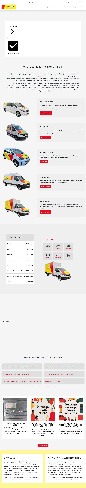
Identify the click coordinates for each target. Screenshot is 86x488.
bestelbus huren (45, 137)
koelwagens (41, 76)
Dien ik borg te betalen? (52, 381)
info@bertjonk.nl (70, 2)
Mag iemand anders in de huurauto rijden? (16, 374)
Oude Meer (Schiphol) (68, 73)
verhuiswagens (32, 76)
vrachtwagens (24, 76)
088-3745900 (81, 2)
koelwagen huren (45, 186)
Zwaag (58, 73)
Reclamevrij (67, 7)
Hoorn (54, 73)
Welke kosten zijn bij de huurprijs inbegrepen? (59, 374)
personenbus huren (46, 112)
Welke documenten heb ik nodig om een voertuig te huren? (21, 367)
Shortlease (57, 7)
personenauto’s (73, 74)
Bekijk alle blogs (43, 445)
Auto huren (44, 161)
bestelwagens (12, 76)
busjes (18, 76)
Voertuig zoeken (12, 31)
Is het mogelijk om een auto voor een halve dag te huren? (20, 381)
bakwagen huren (45, 212)
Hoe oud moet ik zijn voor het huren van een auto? (60, 367)
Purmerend (49, 73)
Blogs (74, 7)
